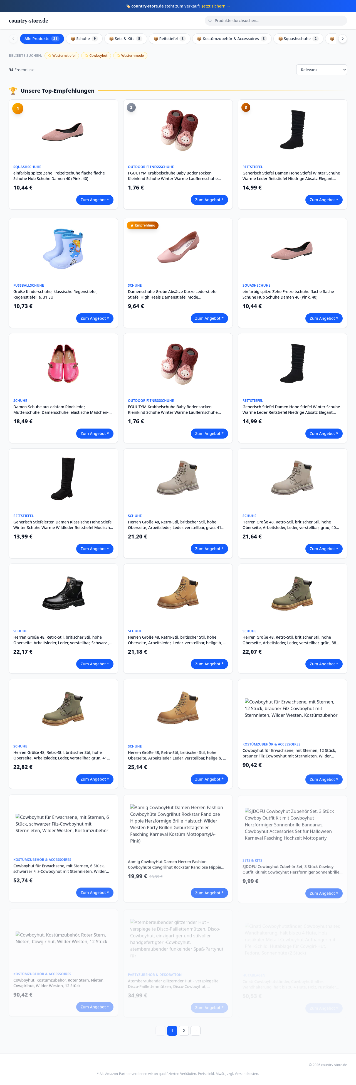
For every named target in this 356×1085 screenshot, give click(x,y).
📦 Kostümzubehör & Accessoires (232, 38)
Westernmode (130, 55)
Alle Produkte (42, 38)
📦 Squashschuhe (298, 38)
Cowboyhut (96, 55)
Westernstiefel (62, 55)
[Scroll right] (342, 38)
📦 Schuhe (84, 38)
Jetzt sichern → (216, 6)
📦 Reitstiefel (170, 38)
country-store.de (28, 21)
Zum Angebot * (95, 199)
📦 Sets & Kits (125, 38)
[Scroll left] (13, 38)
